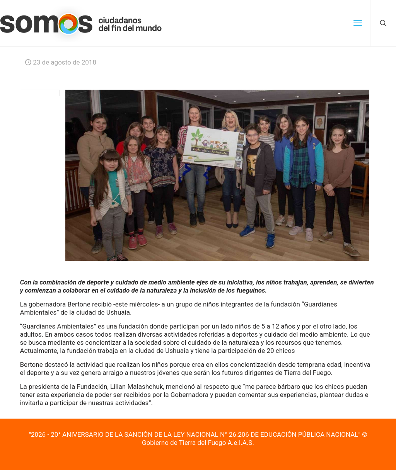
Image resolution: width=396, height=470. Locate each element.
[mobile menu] (357, 23)
